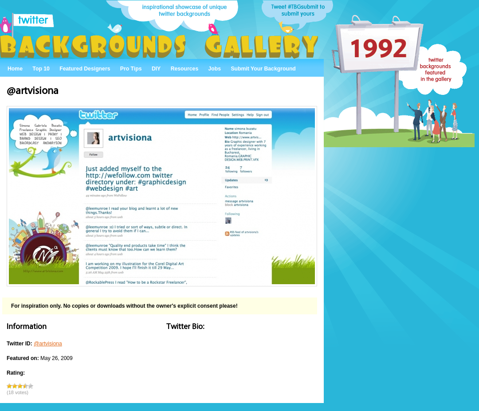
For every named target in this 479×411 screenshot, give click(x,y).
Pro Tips (131, 69)
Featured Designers (84, 69)
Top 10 (41, 69)
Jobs (214, 69)
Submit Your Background (263, 69)
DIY (156, 69)
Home (15, 69)
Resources (185, 69)
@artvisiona (48, 344)
